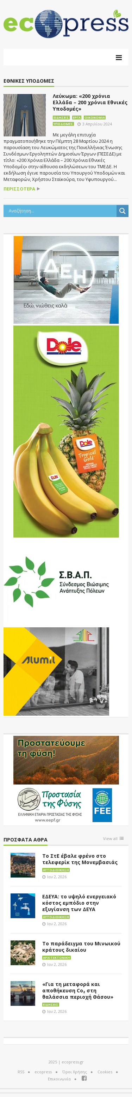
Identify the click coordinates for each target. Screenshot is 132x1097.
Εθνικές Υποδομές (29, 81)
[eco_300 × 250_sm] (56, 671)
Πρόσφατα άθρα (26, 840)
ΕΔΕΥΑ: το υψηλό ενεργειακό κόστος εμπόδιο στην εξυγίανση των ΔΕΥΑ (79, 903)
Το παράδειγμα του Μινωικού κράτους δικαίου (81, 946)
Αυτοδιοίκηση (56, 870)
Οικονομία (94, 117)
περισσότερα (19, 189)
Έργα (77, 117)
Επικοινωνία (59, 1078)
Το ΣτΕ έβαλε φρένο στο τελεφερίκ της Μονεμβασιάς (80, 859)
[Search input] (62, 211)
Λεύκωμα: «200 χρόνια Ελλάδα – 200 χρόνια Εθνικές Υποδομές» (90, 102)
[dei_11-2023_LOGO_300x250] (66, 279)
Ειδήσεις (61, 117)
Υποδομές (63, 124)
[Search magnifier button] (122, 211)
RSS (21, 1071)
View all (110, 839)
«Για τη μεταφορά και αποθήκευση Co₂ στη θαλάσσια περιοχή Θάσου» (77, 990)
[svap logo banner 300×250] (56, 581)
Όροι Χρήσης (74, 1071)
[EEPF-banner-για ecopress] (66, 779)
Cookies (105, 1071)
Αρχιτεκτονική (56, 958)
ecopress (43, 1071)
